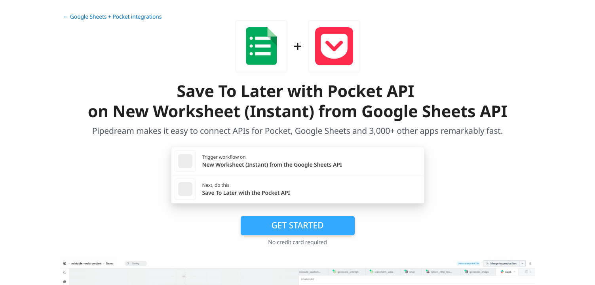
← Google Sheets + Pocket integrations (112, 17)
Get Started (298, 225)
